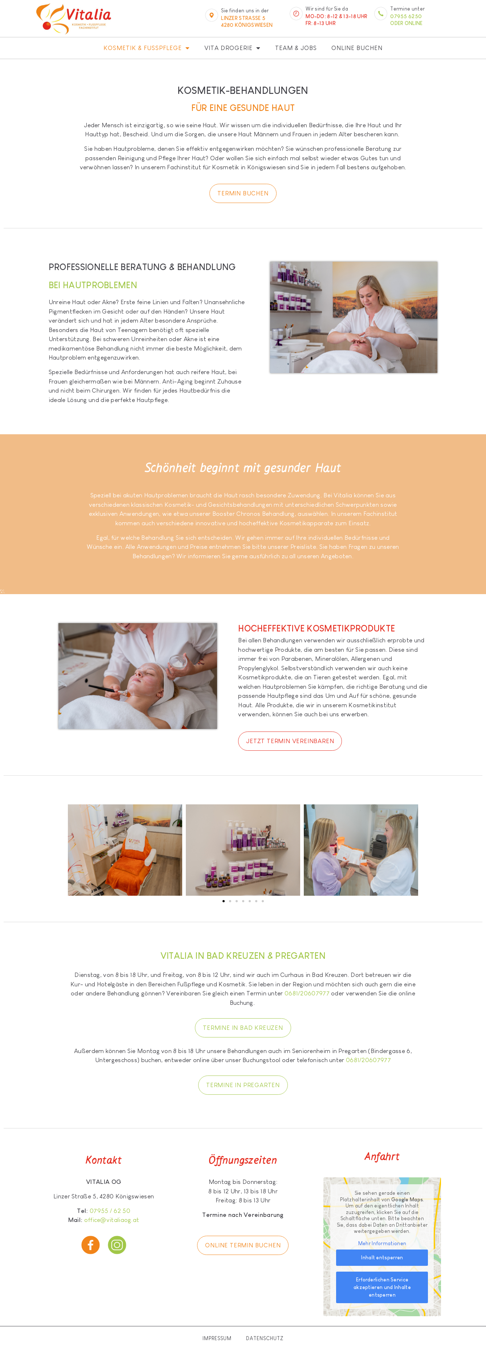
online (414, 23)
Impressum (217, 1338)
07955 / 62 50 (110, 1210)
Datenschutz (264, 1338)
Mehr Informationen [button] (382, 1243)
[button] (223, 901)
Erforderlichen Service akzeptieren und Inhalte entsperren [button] (382, 1287)
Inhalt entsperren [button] (382, 1258)
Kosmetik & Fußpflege (146, 48)
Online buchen (357, 48)
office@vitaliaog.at (111, 1220)
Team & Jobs (296, 48)
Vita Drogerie (232, 48)
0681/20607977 (307, 993)
